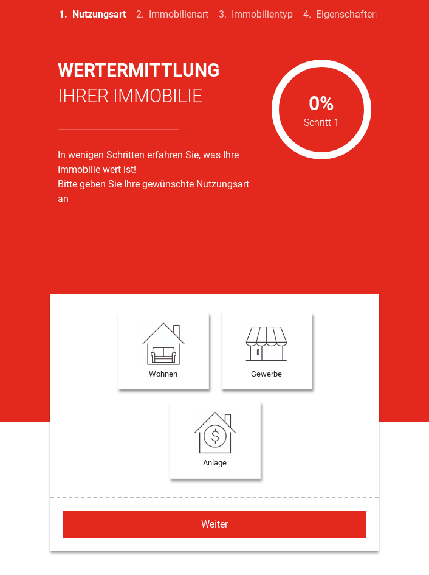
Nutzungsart (99, 14)
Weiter (214, 524)
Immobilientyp (262, 14)
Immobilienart (178, 14)
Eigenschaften (346, 14)
